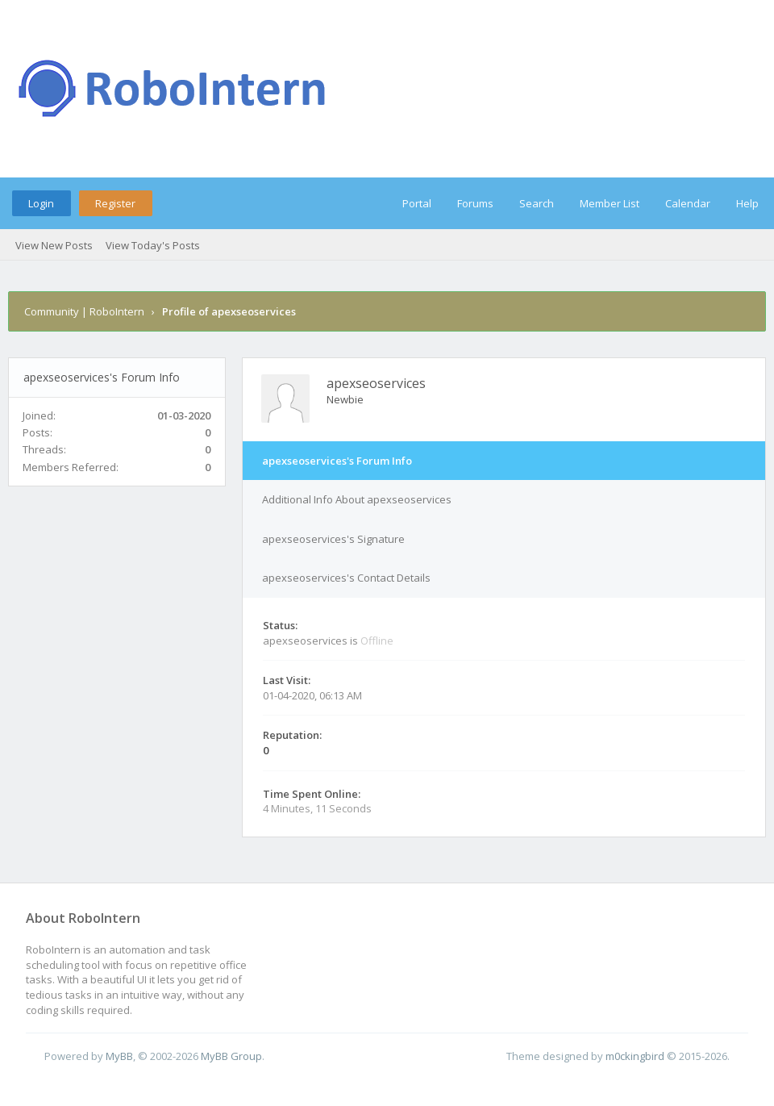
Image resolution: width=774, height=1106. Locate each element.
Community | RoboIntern (84, 311)
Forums (475, 203)
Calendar (687, 203)
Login (41, 203)
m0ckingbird (634, 1056)
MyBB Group (231, 1056)
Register (115, 203)
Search (536, 203)
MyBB (119, 1056)
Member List (609, 203)
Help (747, 203)
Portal (416, 203)
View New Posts (54, 245)
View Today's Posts (153, 245)
